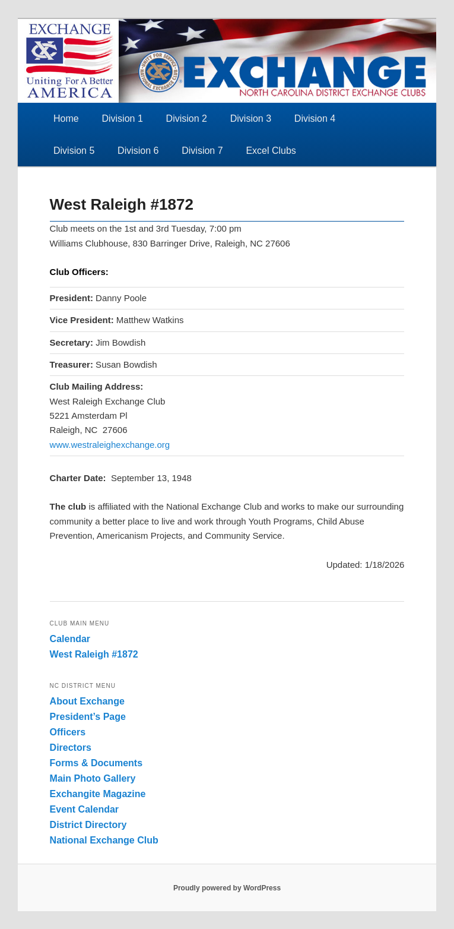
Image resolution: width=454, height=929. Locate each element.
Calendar (70, 639)
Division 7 (202, 151)
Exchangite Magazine (98, 794)
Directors (70, 747)
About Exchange (87, 701)
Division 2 (186, 118)
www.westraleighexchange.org (110, 445)
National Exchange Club (104, 840)
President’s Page (88, 717)
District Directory (88, 825)
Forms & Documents (96, 763)
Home (66, 118)
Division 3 (250, 118)
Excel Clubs (271, 151)
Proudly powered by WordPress (227, 888)
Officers (67, 732)
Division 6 (138, 151)
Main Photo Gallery (93, 778)
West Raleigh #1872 (94, 654)
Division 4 (314, 118)
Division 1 (121, 118)
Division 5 (73, 151)
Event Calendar (84, 809)
